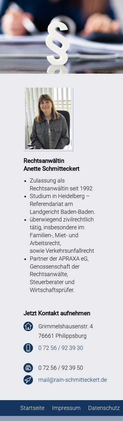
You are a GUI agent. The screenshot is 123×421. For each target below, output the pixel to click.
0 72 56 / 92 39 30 (60, 348)
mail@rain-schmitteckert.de (72, 380)
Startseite (32, 408)
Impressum (66, 408)
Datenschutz (104, 408)
